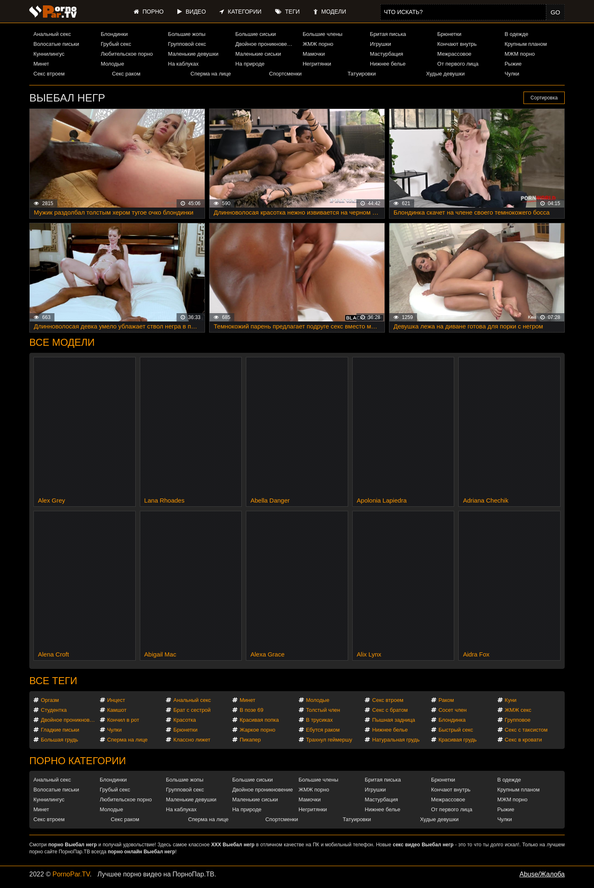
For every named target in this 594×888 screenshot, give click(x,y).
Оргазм (50, 700)
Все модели (62, 342)
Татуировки (362, 74)
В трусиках (319, 720)
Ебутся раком (323, 730)
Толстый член (323, 710)
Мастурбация (386, 54)
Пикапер (250, 740)
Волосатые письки (56, 44)
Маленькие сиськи (258, 54)
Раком (446, 700)
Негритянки (317, 64)
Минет (41, 64)
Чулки (511, 74)
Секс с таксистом (526, 730)
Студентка (54, 710)
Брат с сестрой (191, 710)
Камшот (117, 710)
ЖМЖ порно (318, 44)
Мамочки (314, 54)
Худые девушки (445, 74)
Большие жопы (186, 34)
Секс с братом (390, 710)
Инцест (116, 700)
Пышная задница (393, 720)
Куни (511, 700)
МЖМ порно (519, 54)
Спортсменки (285, 74)
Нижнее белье (387, 64)
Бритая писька (388, 34)
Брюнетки (449, 34)
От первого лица (457, 64)
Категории (240, 11)
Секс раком (126, 74)
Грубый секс (116, 44)
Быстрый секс (455, 730)
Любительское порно (127, 54)
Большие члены (322, 34)
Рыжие (512, 64)
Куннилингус (48, 54)
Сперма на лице (211, 74)
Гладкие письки (60, 730)
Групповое (517, 720)
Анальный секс (52, 34)
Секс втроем (49, 74)
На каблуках (183, 64)
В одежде (516, 34)
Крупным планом (525, 44)
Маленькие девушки (193, 54)
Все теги (53, 680)
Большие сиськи (256, 34)
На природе (250, 64)
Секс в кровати (523, 740)
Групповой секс (187, 44)
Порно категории (77, 760)
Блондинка (452, 720)
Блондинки (114, 34)
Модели (330, 11)
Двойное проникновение (266, 44)
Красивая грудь (457, 740)
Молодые (112, 64)
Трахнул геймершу (329, 740)
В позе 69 (252, 710)
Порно (149, 11)
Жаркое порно (257, 730)
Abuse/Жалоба (542, 874)
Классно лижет (191, 740)
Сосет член (452, 710)
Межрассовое (454, 54)
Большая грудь (59, 740)
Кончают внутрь (457, 44)
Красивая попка (259, 720)
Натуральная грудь (396, 740)
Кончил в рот (123, 720)
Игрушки (380, 44)
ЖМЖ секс (518, 710)
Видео (191, 11)
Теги (287, 11)
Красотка (184, 720)
